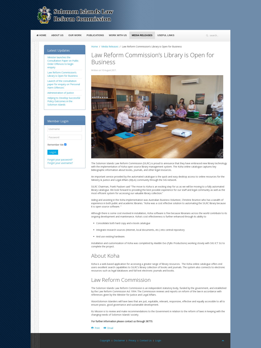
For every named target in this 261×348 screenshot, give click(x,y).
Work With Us (118, 35)
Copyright (105, 340)
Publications (95, 35)
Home (41, 35)
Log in (52, 152)
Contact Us (146, 340)
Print (96, 328)
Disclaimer (119, 340)
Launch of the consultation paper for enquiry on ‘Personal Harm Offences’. (63, 84)
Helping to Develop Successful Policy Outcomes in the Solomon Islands (63, 101)
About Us (57, 35)
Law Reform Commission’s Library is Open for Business (62, 74)
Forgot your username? (60, 163)
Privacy (132, 340)
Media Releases (142, 35)
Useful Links (165, 35)
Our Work (75, 35)
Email (108, 328)
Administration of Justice (60, 92)
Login (158, 340)
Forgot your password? (59, 159)
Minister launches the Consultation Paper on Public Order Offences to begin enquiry (63, 62)
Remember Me (55, 144)
